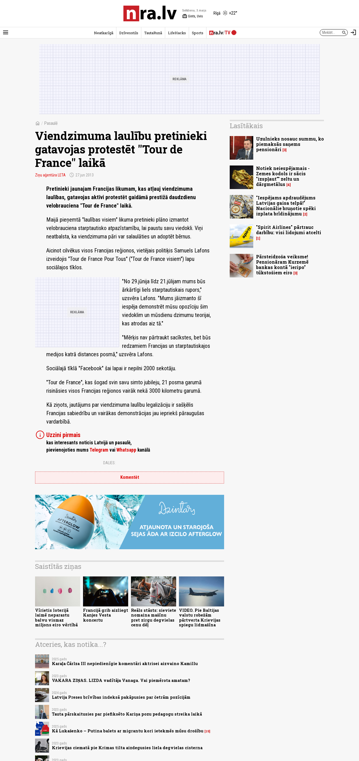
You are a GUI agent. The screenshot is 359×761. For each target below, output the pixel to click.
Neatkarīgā (103, 33)
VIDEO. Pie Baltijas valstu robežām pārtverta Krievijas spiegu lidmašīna (199, 617)
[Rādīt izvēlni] (5, 32)
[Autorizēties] (353, 32)
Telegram (98, 450)
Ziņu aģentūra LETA (50, 175)
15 (207, 731)
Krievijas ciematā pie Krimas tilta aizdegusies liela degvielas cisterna (127, 747)
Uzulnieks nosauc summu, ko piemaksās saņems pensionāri (290, 144)
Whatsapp (126, 450)
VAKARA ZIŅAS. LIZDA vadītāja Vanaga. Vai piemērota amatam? (121, 680)
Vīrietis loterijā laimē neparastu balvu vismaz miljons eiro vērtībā (56, 617)
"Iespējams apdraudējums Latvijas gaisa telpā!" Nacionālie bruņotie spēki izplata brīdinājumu (286, 206)
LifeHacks (177, 33)
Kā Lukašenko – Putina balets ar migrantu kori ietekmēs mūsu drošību (127, 731)
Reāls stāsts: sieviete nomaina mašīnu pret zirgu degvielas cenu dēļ (153, 617)
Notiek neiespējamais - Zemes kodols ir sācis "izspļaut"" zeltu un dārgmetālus (283, 176)
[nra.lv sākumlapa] (150, 13)
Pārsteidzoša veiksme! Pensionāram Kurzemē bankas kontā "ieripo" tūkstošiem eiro (282, 265)
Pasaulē (51, 123)
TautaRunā (153, 33)
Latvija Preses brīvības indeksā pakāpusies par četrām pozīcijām (121, 697)
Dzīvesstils (128, 33)
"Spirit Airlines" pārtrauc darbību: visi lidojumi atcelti (288, 229)
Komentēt (129, 477)
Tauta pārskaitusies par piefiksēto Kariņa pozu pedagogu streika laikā (127, 714)
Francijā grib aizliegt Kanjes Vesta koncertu (105, 615)
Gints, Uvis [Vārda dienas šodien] (192, 16)
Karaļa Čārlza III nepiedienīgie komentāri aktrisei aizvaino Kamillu (125, 663)
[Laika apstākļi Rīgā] (225, 13)
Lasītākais (246, 125)
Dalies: (109, 463)
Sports (197, 33)
